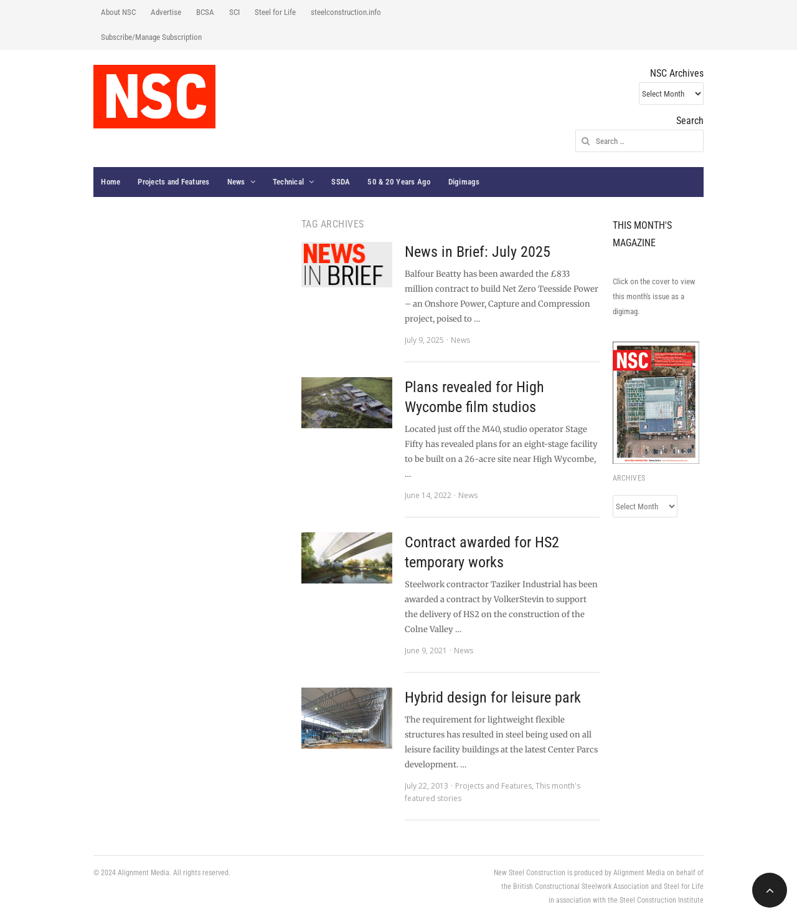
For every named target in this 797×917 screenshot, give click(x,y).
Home (110, 181)
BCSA (205, 12)
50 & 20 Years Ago (398, 181)
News (236, 181)
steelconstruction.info (346, 12)
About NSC (118, 12)
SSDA (340, 181)
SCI (234, 12)
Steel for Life (275, 12)
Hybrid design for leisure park (493, 697)
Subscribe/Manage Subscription (151, 37)
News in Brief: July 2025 (477, 252)
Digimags (464, 181)
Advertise (166, 12)
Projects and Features (173, 181)
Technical (288, 181)
